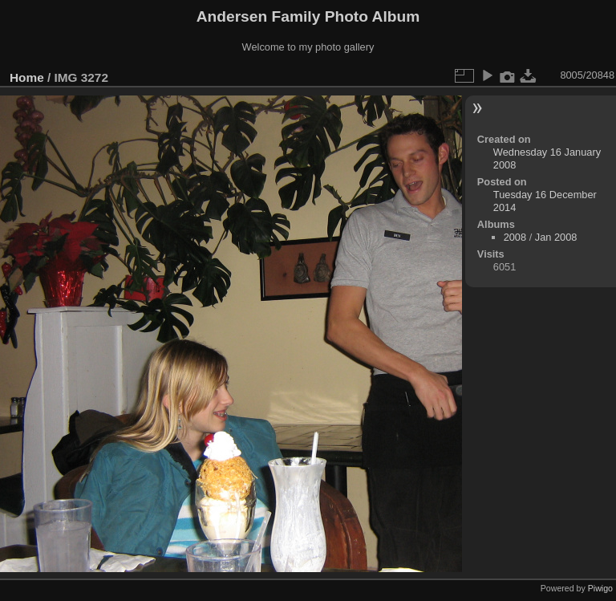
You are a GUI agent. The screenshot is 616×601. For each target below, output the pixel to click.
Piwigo (600, 588)
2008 (515, 237)
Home (27, 77)
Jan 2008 (556, 237)
